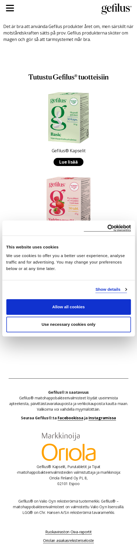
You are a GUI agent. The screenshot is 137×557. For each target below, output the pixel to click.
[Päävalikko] (11, 9)
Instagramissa (102, 417)
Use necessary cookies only (68, 324)
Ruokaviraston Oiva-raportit (68, 531)
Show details (108, 289)
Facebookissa (70, 417)
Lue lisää (68, 162)
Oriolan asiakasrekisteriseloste (68, 540)
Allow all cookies (68, 307)
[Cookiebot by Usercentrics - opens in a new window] (107, 228)
